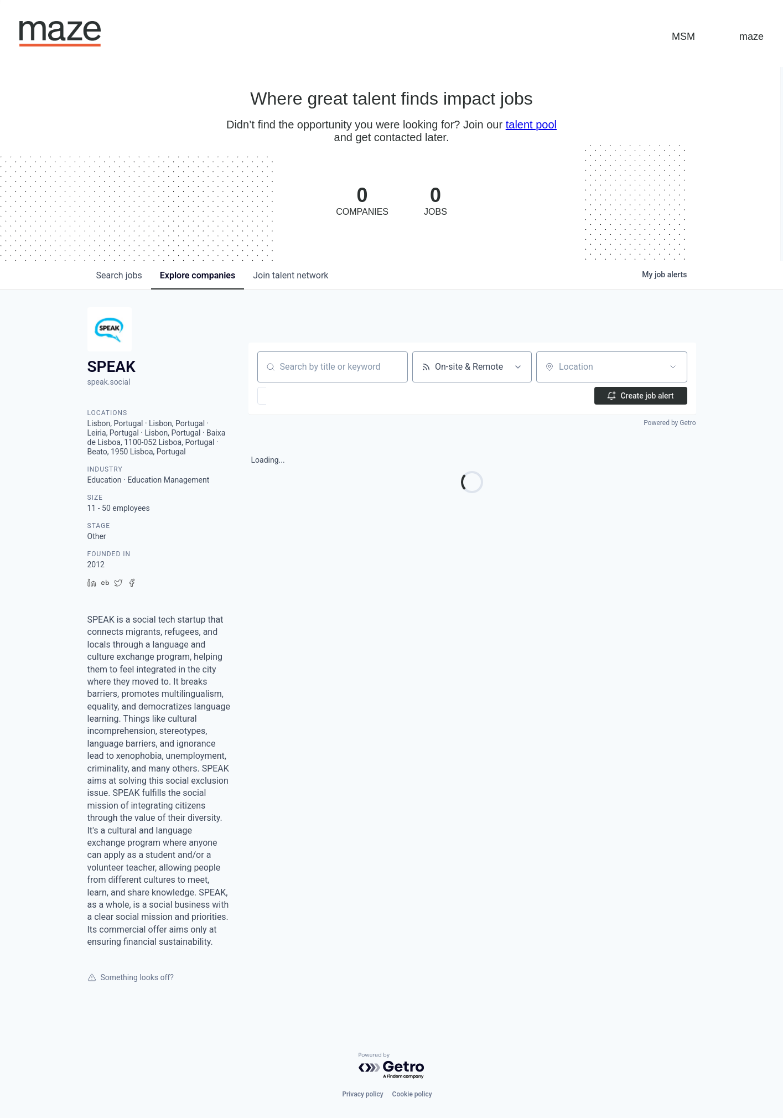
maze (751, 36)
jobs (119, 275)
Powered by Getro (670, 423)
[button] (294, 396)
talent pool (531, 124)
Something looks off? (130, 977)
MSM (683, 36)
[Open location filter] (673, 367)
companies (197, 275)
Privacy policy (362, 1094)
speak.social (109, 381)
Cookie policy (412, 1094)
